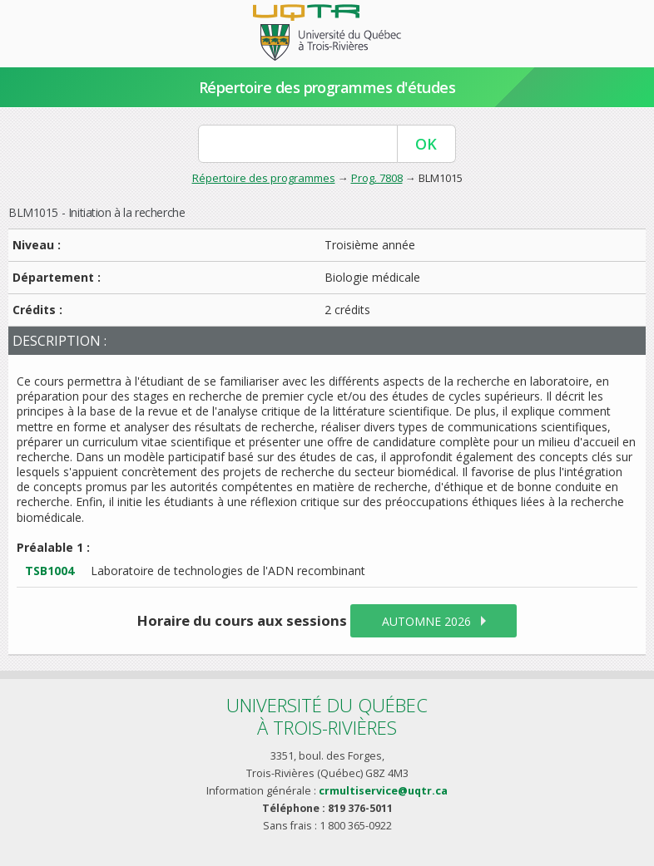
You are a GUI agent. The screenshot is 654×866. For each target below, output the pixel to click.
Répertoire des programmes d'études (327, 87)
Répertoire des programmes (263, 177)
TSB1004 (49, 570)
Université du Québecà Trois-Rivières (327, 716)
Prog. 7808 (377, 177)
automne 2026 (426, 621)
